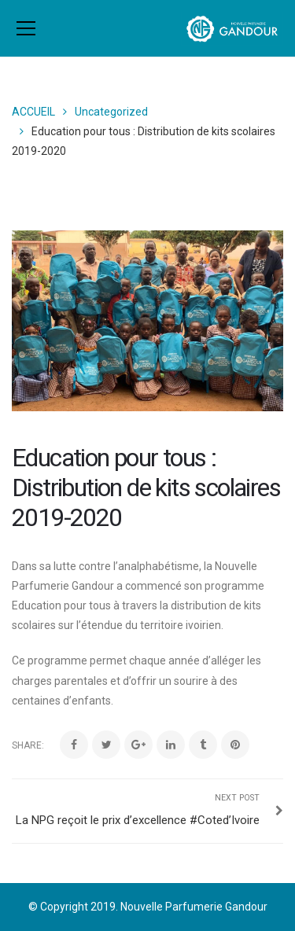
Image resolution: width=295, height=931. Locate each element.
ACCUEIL (33, 111)
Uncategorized (111, 111)
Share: (28, 745)
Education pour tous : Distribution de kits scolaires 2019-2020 (146, 488)
